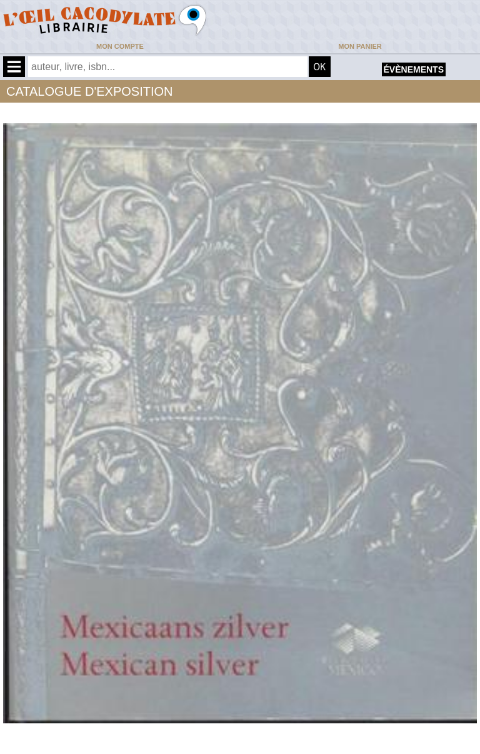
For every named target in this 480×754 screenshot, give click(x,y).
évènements (414, 69)
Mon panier (359, 46)
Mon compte (120, 46)
